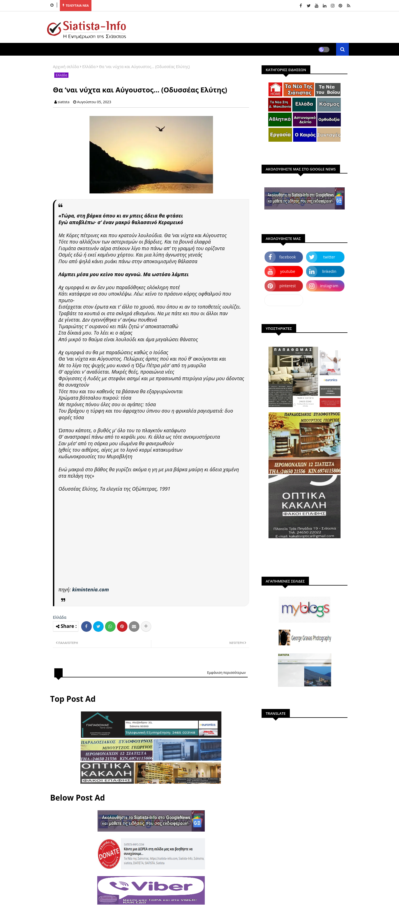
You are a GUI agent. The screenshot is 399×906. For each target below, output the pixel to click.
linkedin (329, 271)
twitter (329, 257)
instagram (329, 285)
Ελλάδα (89, 66)
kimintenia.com (90, 589)
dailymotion (283, 300)
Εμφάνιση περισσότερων (226, 672)
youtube (287, 271)
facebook (287, 257)
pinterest (288, 285)
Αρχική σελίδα (66, 66)
